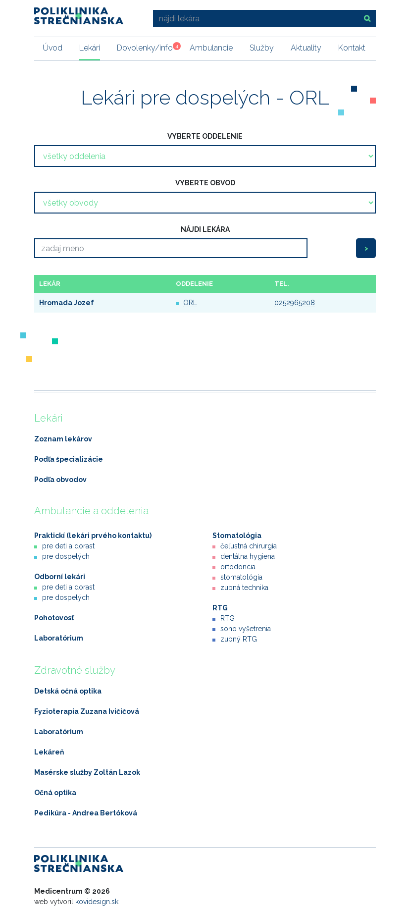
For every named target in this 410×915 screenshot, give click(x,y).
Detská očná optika (68, 691)
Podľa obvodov (60, 480)
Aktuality (306, 48)
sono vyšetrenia (245, 629)
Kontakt (351, 48)
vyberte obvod (205, 183)
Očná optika (55, 793)
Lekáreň (49, 752)
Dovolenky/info (145, 47)
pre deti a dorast (68, 546)
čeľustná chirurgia (248, 546)
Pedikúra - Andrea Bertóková (85, 813)
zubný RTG (238, 639)
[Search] (171, 248)
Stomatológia (236, 535)
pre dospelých (66, 556)
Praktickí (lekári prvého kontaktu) (93, 535)
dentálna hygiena (247, 556)
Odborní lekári (59, 577)
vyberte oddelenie (205, 136)
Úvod (52, 48)
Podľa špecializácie (68, 459)
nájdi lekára (205, 229)
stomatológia (241, 577)
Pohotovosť (54, 618)
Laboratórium (58, 638)
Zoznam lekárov (63, 439)
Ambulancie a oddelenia (91, 511)
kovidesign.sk (96, 902)
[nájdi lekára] (255, 18)
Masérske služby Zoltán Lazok (87, 772)
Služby (262, 48)
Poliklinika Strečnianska (78, 15)
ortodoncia (238, 567)
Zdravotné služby (74, 670)
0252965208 (294, 303)
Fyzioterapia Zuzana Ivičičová (86, 711)
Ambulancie (211, 48)
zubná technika (244, 588)
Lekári (89, 48)
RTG (220, 608)
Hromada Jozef (66, 303)
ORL (190, 303)
